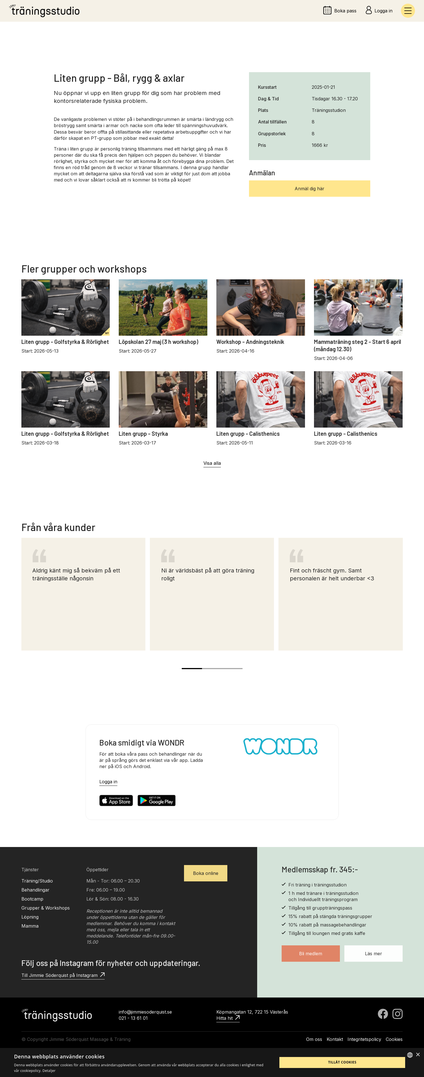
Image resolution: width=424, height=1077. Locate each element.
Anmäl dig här (309, 188)
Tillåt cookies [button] (342, 1062)
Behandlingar (35, 890)
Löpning (30, 917)
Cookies (394, 1039)
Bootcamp (32, 899)
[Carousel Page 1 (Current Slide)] (192, 668)
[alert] (212, 1062)
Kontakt (335, 1039)
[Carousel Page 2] (212, 668)
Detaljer (49, 1070)
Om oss (314, 1039)
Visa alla (212, 463)
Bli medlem (310, 953)
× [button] (418, 1055)
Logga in (108, 781)
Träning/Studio (37, 881)
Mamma (30, 926)
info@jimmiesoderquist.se (145, 1012)
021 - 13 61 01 (133, 1018)
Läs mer (373, 953)
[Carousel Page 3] (232, 668)
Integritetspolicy (364, 1039)
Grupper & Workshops (45, 908)
